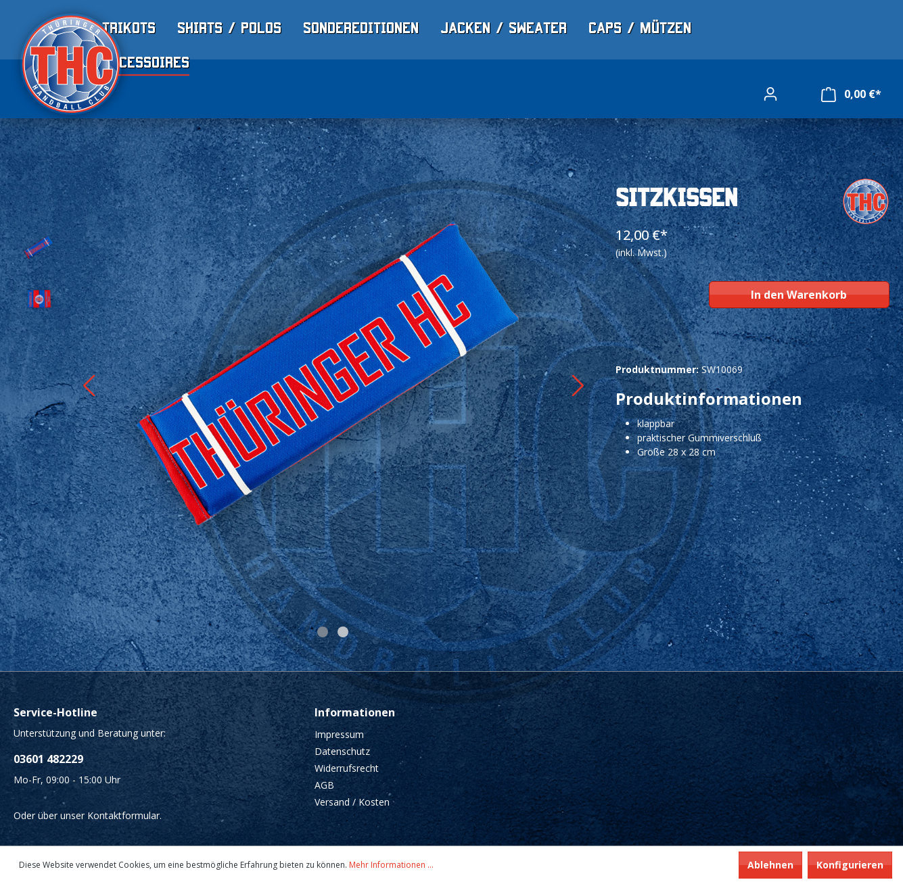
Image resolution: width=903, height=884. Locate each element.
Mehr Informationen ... (391, 864)
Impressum (339, 734)
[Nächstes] (578, 390)
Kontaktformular (123, 815)
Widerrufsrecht (347, 768)
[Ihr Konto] (770, 94)
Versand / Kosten (352, 801)
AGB (324, 785)
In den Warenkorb (799, 294)
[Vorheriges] (88, 390)
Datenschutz (342, 751)
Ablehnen (770, 864)
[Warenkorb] (851, 94)
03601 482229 (48, 759)
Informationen (355, 712)
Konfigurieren (849, 864)
